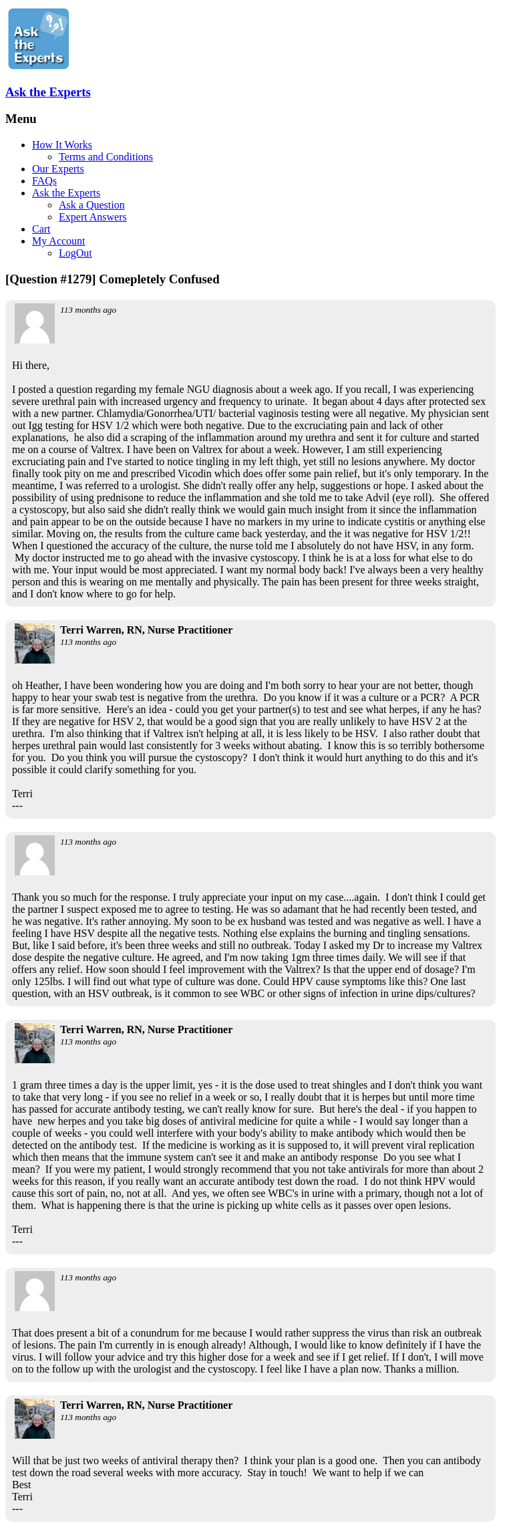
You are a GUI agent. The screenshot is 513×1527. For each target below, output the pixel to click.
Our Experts (58, 168)
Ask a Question (92, 205)
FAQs (44, 180)
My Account (59, 241)
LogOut (75, 253)
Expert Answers (93, 217)
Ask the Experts (48, 92)
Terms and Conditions (106, 156)
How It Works (62, 144)
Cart (41, 229)
